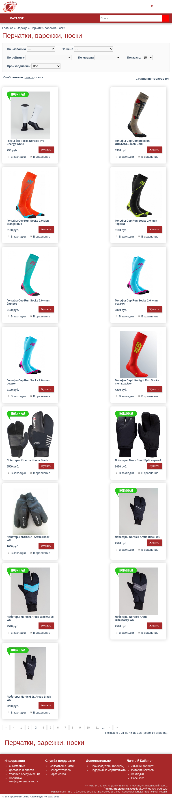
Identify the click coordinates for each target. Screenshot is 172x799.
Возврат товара (60, 770)
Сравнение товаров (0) (152, 78)
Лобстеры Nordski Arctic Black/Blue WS (30, 618)
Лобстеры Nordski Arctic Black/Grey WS (131, 618)
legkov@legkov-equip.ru (152, 788)
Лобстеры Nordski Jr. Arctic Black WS (29, 698)
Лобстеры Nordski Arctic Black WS (137, 537)
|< (6, 727)
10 (88, 727)
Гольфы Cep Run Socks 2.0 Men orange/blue (28, 222)
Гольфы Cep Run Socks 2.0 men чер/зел (136, 222)
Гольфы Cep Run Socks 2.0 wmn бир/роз (28, 302)
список (29, 77)
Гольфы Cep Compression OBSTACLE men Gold (132, 142)
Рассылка (137, 778)
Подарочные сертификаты (108, 770)
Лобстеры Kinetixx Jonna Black (27, 460)
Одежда (22, 28)
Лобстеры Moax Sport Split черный (138, 460)
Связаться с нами (62, 766)
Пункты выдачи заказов (119, 788)
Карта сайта (58, 774)
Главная (7, 28)
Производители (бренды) (107, 766)
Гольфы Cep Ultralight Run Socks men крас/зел (137, 382)
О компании (17, 766)
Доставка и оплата (21, 770)
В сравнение (41, 156)
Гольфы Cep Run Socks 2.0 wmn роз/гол (136, 302)
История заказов (142, 770)
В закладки (18, 156)
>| (117, 727)
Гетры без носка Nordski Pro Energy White (25, 142)
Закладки (137, 774)
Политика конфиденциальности (23, 779)
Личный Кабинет (142, 766)
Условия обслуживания (24, 774)
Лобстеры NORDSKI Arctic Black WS (28, 538)
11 (97, 727)
